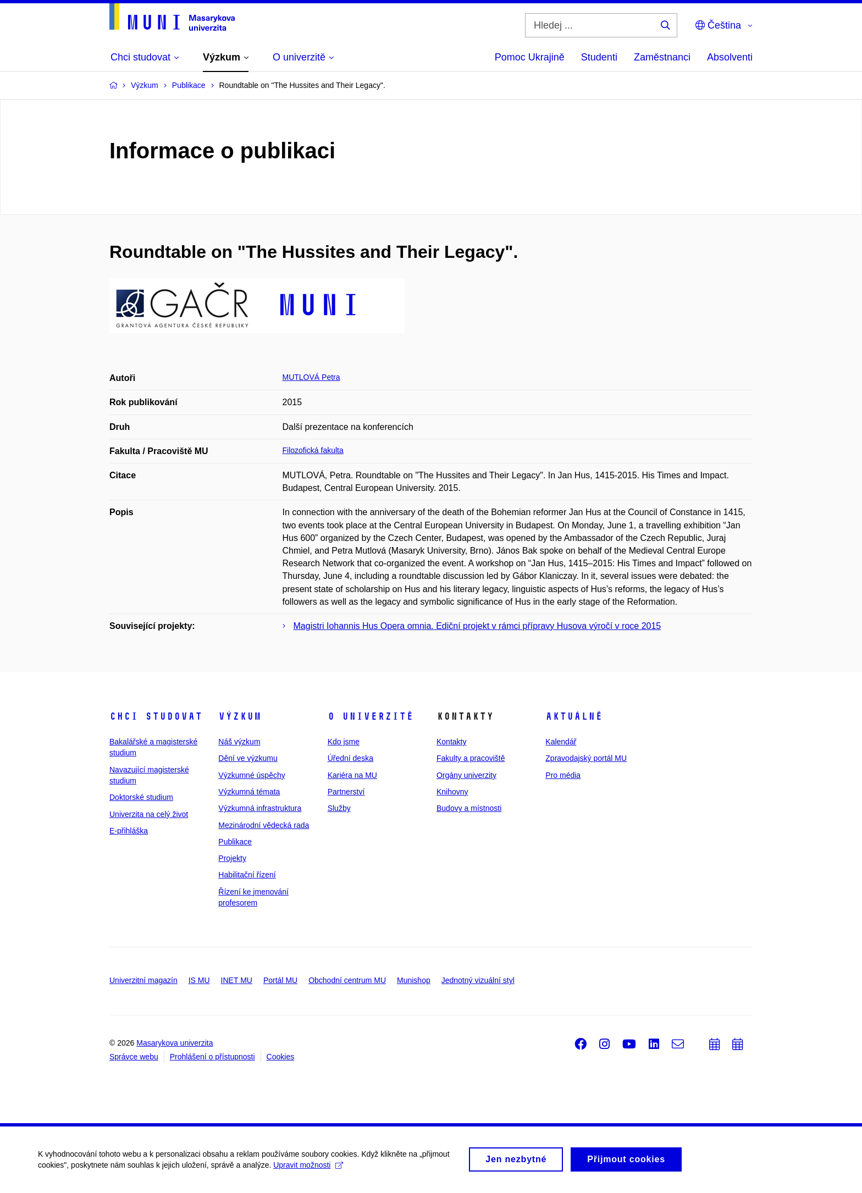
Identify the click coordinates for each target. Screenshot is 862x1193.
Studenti (599, 57)
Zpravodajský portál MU (586, 758)
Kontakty (451, 741)
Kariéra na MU (352, 775)
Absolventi (730, 57)
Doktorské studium (141, 797)
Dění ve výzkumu (247, 758)
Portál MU (280, 980)
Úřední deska (350, 758)
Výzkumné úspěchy (251, 775)
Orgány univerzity (466, 775)
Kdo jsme (344, 741)
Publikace (235, 841)
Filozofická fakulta (313, 450)
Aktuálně (574, 716)
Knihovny (452, 791)
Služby (339, 808)
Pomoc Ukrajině (530, 57)
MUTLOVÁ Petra (311, 377)
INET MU (236, 980)
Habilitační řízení (246, 874)
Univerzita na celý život (148, 814)
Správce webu (133, 1056)
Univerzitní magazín (143, 980)
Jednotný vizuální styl (478, 980)
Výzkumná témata (249, 791)
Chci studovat (155, 716)
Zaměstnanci (662, 57)
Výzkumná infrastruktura (259, 808)
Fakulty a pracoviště (470, 758)
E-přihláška (128, 830)
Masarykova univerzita (174, 1043)
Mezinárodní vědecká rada (263, 825)
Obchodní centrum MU (347, 980)
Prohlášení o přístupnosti (212, 1056)
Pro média (563, 775)
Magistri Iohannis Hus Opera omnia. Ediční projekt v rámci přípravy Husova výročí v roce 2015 (477, 626)
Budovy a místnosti (468, 808)
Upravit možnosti (309, 1168)
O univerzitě (370, 716)
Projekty (232, 858)
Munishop (413, 980)
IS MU (199, 980)
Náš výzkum (239, 741)
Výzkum (239, 716)
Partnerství (346, 791)
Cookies (281, 1056)
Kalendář (560, 741)
